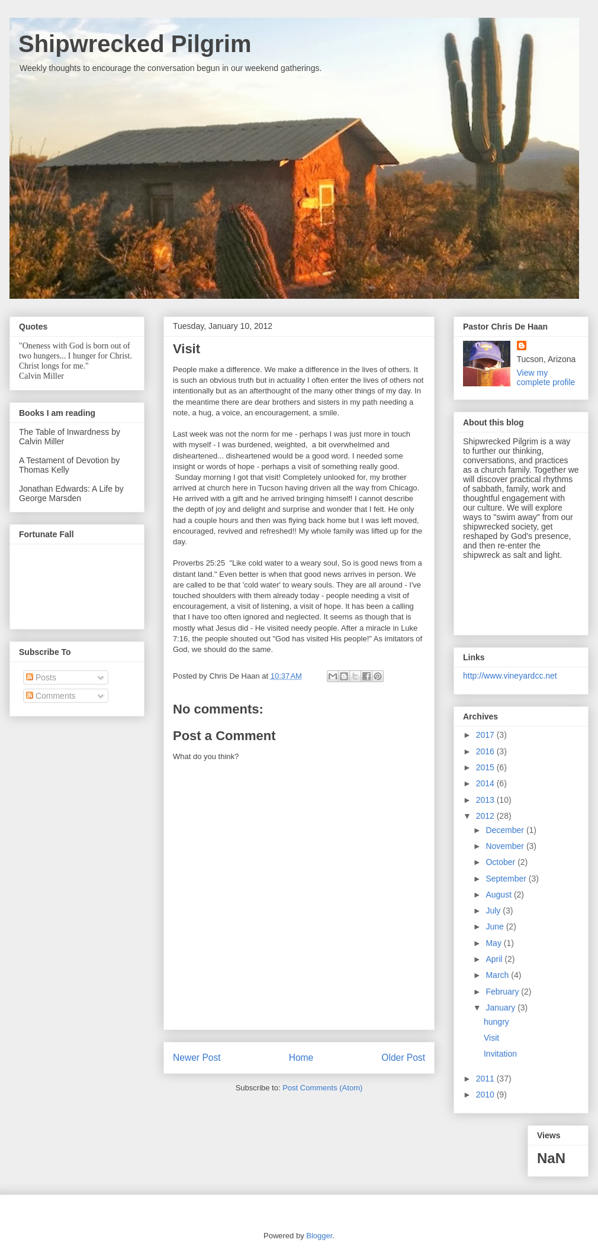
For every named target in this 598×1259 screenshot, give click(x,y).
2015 (486, 767)
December (506, 830)
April (495, 959)
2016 (486, 751)
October (501, 862)
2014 (486, 783)
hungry (496, 1021)
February (503, 991)
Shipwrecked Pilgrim (134, 44)
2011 (486, 1078)
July (494, 910)
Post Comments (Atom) (322, 1087)
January (501, 1007)
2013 (486, 800)
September (507, 878)
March (498, 975)
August (499, 894)
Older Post (403, 1058)
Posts (41, 677)
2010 (486, 1094)
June (496, 926)
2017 (486, 735)
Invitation (500, 1053)
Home (301, 1058)
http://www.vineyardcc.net (510, 675)
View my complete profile (546, 377)
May (494, 943)
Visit (491, 1037)
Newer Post (197, 1058)
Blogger (319, 1235)
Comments (51, 695)
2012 (486, 816)
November (506, 846)
